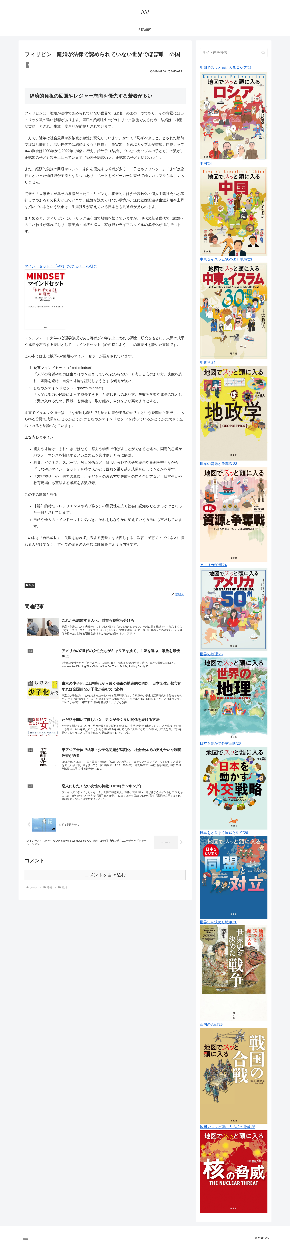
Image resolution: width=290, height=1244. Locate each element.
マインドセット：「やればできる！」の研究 (61, 266)
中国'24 (206, 164)
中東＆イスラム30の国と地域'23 (226, 259)
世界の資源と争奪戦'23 (218, 464)
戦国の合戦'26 (211, 1024)
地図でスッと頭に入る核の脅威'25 (227, 1127)
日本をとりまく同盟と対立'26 (224, 833)
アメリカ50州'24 (213, 565)
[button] (263, 52)
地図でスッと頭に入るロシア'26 (226, 68)
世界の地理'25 (211, 654)
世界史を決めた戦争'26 (218, 922)
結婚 (30, 585)
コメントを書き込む (105, 883)
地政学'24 (207, 363)
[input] (233, 52)
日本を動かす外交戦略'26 (220, 743)
